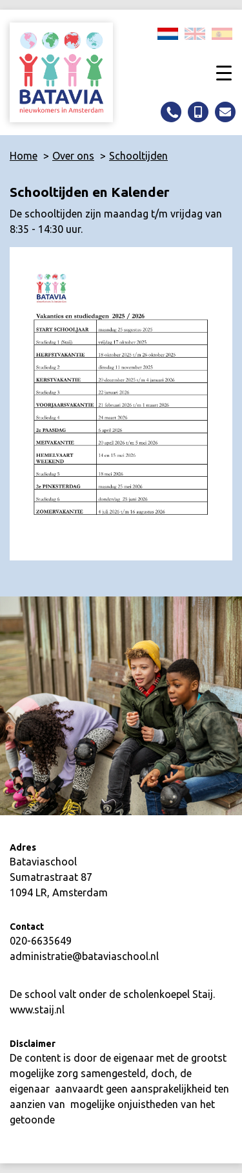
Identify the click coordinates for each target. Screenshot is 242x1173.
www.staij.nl (37, 1009)
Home (23, 156)
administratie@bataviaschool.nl (84, 956)
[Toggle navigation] (224, 72)
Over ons (73, 156)
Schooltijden (138, 156)
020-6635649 (41, 941)
